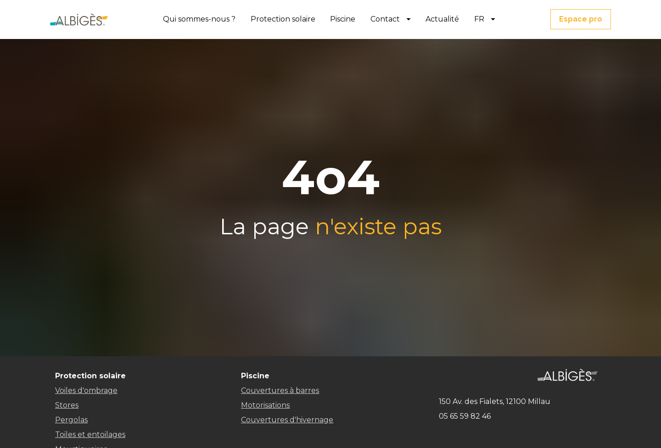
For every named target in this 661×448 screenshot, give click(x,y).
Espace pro (580, 19)
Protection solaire (283, 19)
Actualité (442, 19)
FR (484, 19)
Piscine (342, 19)
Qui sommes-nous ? (199, 19)
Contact (390, 19)
